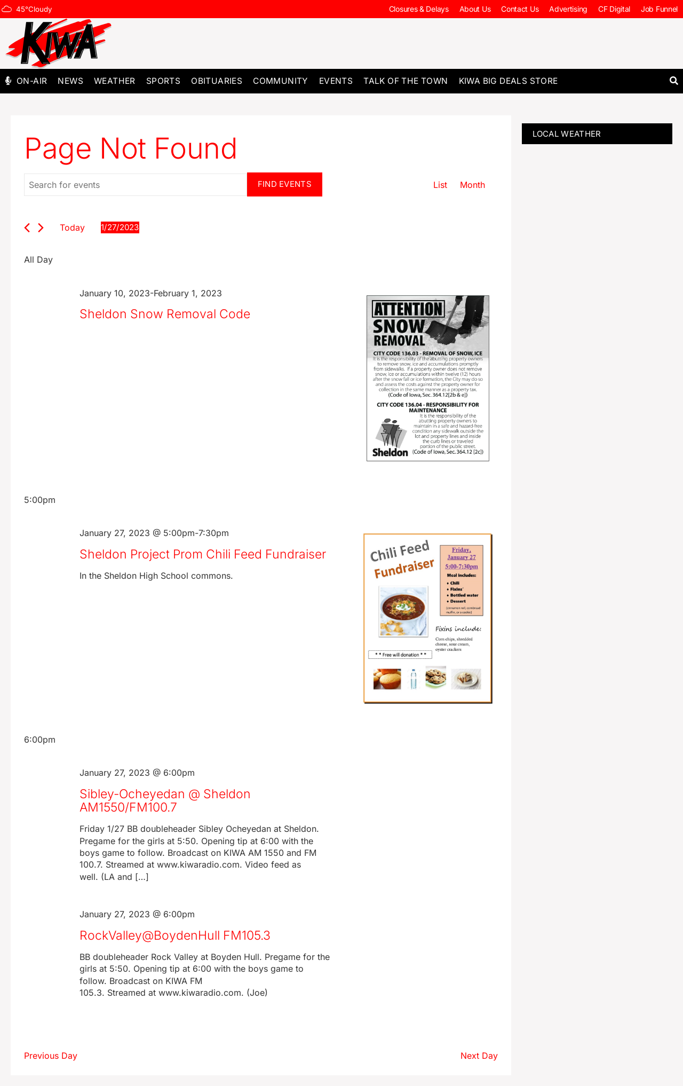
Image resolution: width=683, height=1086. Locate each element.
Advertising (568, 8)
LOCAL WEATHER (567, 134)
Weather (115, 81)
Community (280, 81)
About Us (475, 8)
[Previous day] (27, 228)
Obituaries (216, 81)
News (70, 81)
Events (336, 81)
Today (72, 227)
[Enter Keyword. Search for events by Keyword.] (135, 185)
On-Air (32, 81)
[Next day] (41, 228)
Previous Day (50, 1055)
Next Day (479, 1055)
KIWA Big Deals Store (508, 81)
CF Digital (614, 8)
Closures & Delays (419, 8)
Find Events (285, 184)
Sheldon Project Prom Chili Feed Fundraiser (203, 554)
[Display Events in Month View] (472, 185)
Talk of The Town (405, 81)
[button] (673, 81)
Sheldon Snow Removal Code (165, 313)
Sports (163, 81)
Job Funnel (659, 8)
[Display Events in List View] (440, 185)
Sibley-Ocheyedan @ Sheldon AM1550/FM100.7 (165, 800)
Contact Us (519, 8)
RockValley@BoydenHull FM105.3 (175, 935)
